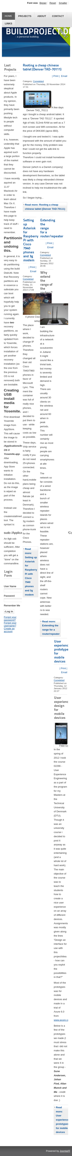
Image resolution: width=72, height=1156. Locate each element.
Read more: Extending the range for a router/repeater (51, 627)
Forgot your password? (10, 619)
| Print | (56, 76)
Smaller (63, 3)
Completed (38, 81)
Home (8, 16)
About (41, 16)
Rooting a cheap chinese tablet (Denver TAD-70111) (42, 67)
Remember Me (12, 605)
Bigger (43, 3)
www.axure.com (62, 1020)
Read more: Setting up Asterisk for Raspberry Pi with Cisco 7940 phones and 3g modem (31, 572)
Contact (58, 16)
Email (63, 76)
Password (9, 596)
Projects (24, 16)
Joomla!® (65, 1151)
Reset (53, 3)
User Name (10, 586)
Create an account (9, 630)
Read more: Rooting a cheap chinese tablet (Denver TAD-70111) (45, 206)
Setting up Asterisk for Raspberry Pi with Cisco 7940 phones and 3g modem (30, 240)
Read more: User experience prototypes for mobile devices (62, 1120)
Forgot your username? (10, 624)
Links (8, 23)
